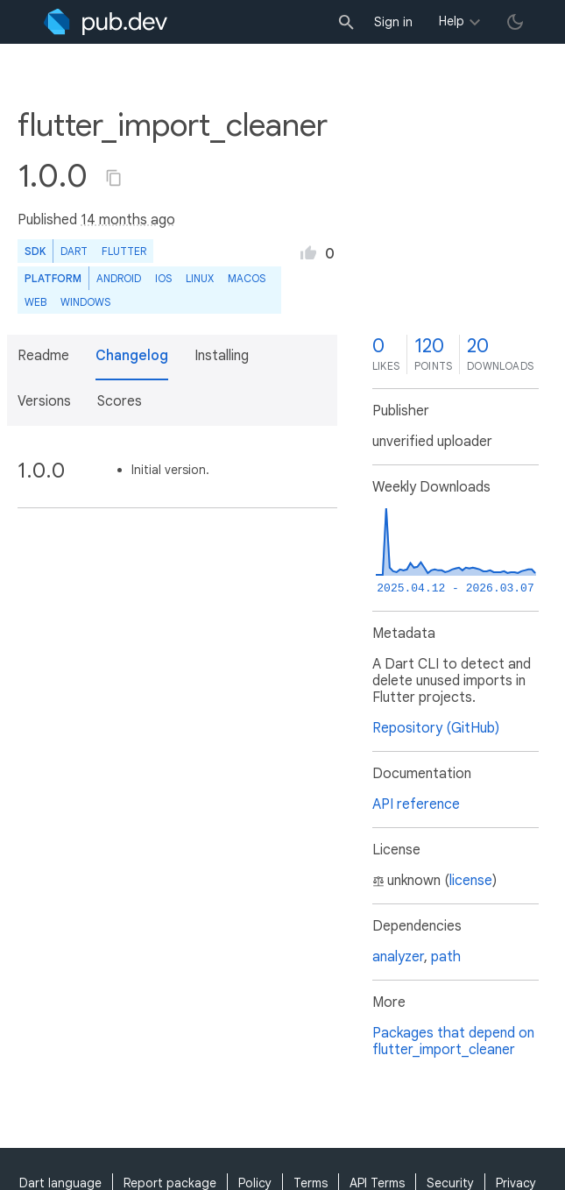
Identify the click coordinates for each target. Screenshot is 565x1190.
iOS (163, 278)
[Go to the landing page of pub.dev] (105, 22)
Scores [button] (119, 401)
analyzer (398, 957)
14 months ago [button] (128, 220)
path (446, 957)
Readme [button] (43, 356)
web (35, 301)
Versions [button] (44, 401)
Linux (200, 278)
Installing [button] (221, 356)
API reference (416, 804)
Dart (74, 251)
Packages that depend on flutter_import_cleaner (453, 1041)
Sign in (393, 22)
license (470, 880)
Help (451, 21)
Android (118, 278)
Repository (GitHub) (435, 728)
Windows (85, 301)
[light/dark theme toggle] (515, 21)
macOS (246, 278)
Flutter (124, 251)
